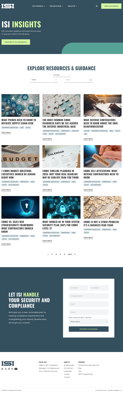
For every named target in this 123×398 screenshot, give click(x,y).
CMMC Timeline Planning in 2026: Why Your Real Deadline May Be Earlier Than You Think (60, 179)
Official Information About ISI (88, 370)
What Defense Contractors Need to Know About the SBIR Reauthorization (101, 128)
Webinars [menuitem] (55, 76)
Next (71, 259)
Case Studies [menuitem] (93, 76)
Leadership (68, 376)
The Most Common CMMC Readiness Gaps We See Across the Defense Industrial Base (60, 128)
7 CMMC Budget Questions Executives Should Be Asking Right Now (18, 179)
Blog (79, 373)
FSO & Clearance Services (48, 376)
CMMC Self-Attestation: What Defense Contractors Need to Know (101, 179)
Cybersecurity (65, 135)
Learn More (6, 137)
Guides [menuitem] (41, 76)
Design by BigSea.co (115, 395)
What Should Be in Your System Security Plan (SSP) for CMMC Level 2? (60, 230)
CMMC (22, 132)
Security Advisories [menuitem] (73, 76)
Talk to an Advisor (111, 6)
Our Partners (68, 373)
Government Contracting (10, 132)
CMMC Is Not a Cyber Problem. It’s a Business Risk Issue (101, 228)
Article (28, 132)
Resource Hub (56, 6)
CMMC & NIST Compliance (48, 370)
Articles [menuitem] (28, 76)
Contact (67, 382)
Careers (67, 379)
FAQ (79, 376)
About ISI (72, 6)
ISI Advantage (69, 370)
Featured (86, 135)
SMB (85, 138)
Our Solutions (38, 6)
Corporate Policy (101, 395)
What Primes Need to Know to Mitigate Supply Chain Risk (18, 126)
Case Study (75, 135)
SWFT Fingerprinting (85, 379)
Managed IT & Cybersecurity (49, 373)
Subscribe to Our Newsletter (16, 42)
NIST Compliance (60, 138)
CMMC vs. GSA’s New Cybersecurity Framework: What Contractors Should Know (17, 231)
